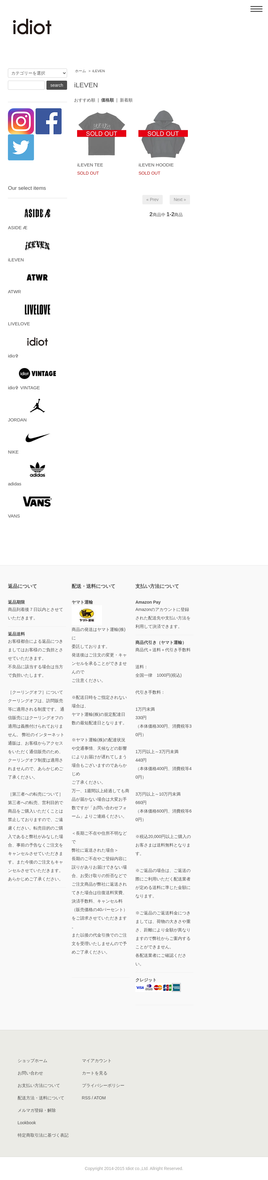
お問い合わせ (30, 1073)
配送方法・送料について (41, 1097)
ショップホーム (32, 1060)
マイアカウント (97, 1060)
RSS (86, 1097)
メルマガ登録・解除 (37, 1110)
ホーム (80, 71)
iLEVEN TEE (90, 164)
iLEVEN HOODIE (156, 164)
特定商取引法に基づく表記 (43, 1135)
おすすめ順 (84, 100)
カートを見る (94, 1073)
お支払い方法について (39, 1085)
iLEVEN (98, 71)
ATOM (100, 1097)
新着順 (126, 100)
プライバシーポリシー (103, 1085)
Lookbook (27, 1122)
